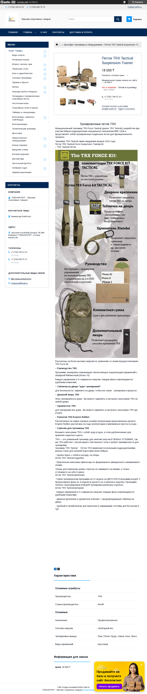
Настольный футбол (21, 163)
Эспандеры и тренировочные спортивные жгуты (25, 97)
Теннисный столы (20, 69)
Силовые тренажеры (22, 78)
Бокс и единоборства (22, 73)
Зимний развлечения (21, 172)
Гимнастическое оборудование (19, 139)
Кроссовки (17, 133)
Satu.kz (87, 687)
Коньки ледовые (19, 145)
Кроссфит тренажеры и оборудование (83, 44)
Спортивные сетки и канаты (25, 108)
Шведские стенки (20, 149)
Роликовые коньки (20, 60)
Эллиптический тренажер (24, 129)
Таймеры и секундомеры (23, 112)
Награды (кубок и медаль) (24, 91)
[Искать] (118, 19)
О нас (43, 32)
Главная (13, 32)
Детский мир (18, 159)
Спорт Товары (15, 50)
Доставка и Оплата (81, 32)
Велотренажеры (19, 124)
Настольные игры (20, 103)
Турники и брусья (20, 82)
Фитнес (15, 87)
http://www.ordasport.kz (21, 279)
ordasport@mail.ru (19, 283)
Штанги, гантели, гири (22, 64)
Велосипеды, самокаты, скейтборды (23, 118)
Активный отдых (19, 168)
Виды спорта (18, 55)
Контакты (58, 32)
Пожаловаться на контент (94, 690)
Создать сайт (22, 2)
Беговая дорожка (20, 154)
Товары (27, 32)
